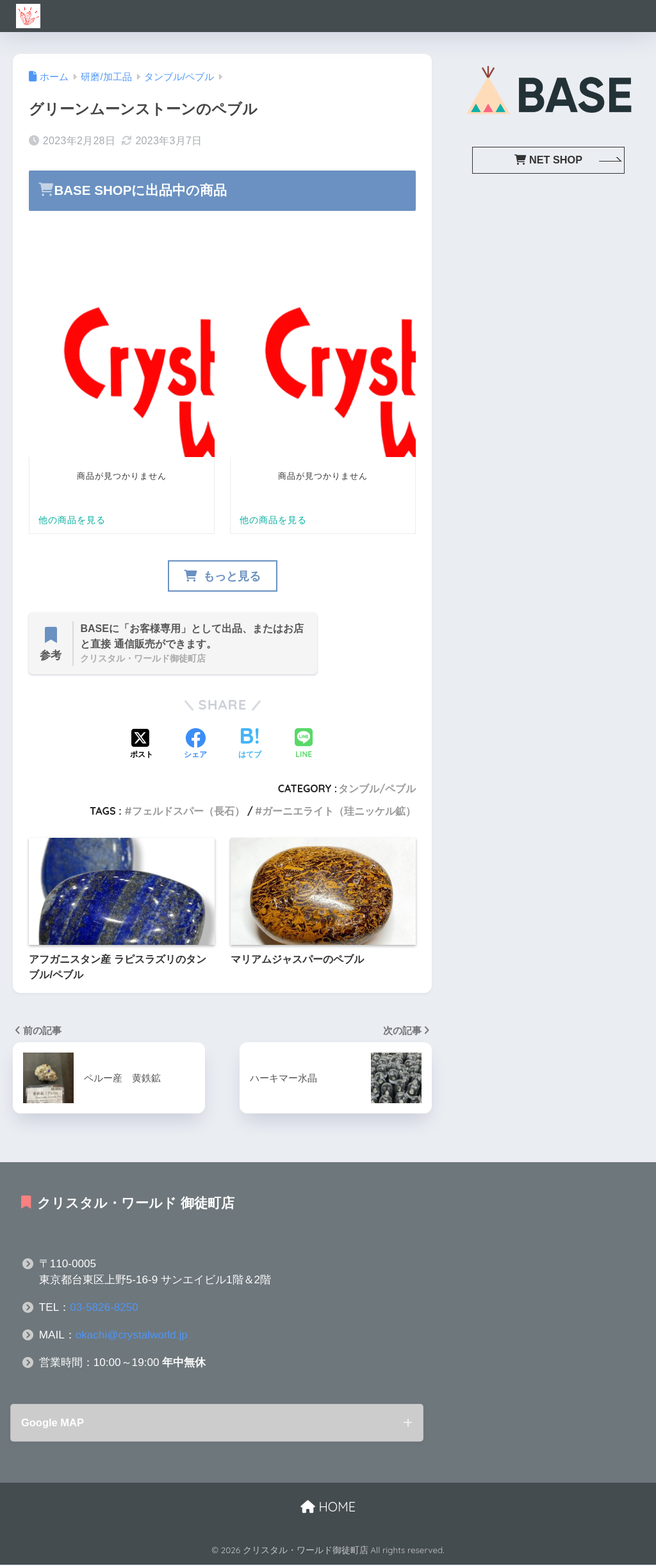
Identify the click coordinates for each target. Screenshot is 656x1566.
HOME (328, 1508)
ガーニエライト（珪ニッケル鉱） (339, 811)
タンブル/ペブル (377, 789)
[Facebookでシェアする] (195, 745)
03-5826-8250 (104, 1308)
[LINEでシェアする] (304, 745)
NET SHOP (548, 159)
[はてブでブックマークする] (249, 745)
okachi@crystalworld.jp (132, 1335)
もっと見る (222, 576)
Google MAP (53, 1423)
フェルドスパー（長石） (188, 811)
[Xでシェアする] (141, 745)
